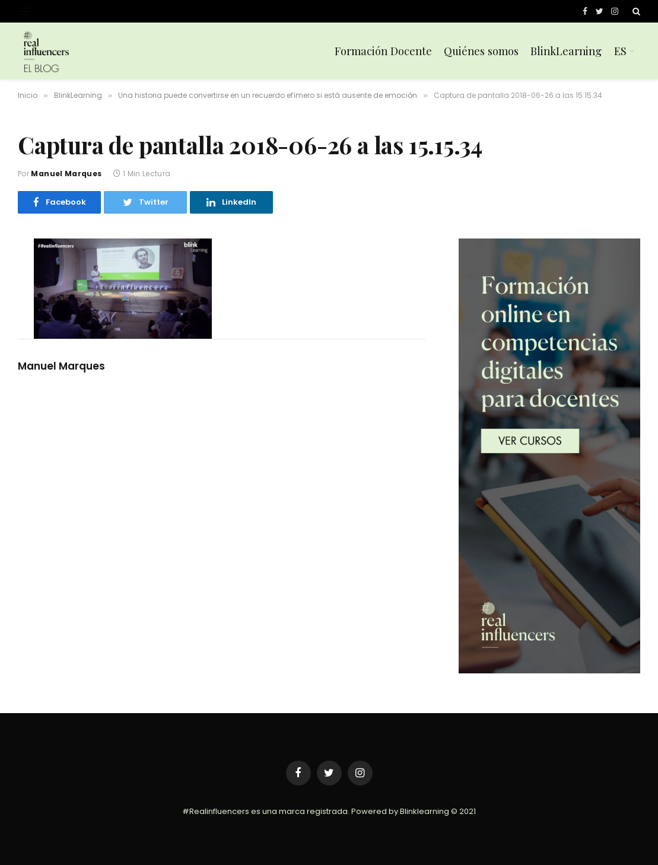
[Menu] (25, 12)
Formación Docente (383, 50)
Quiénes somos (481, 50)
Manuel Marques (66, 173)
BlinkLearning (566, 50)
